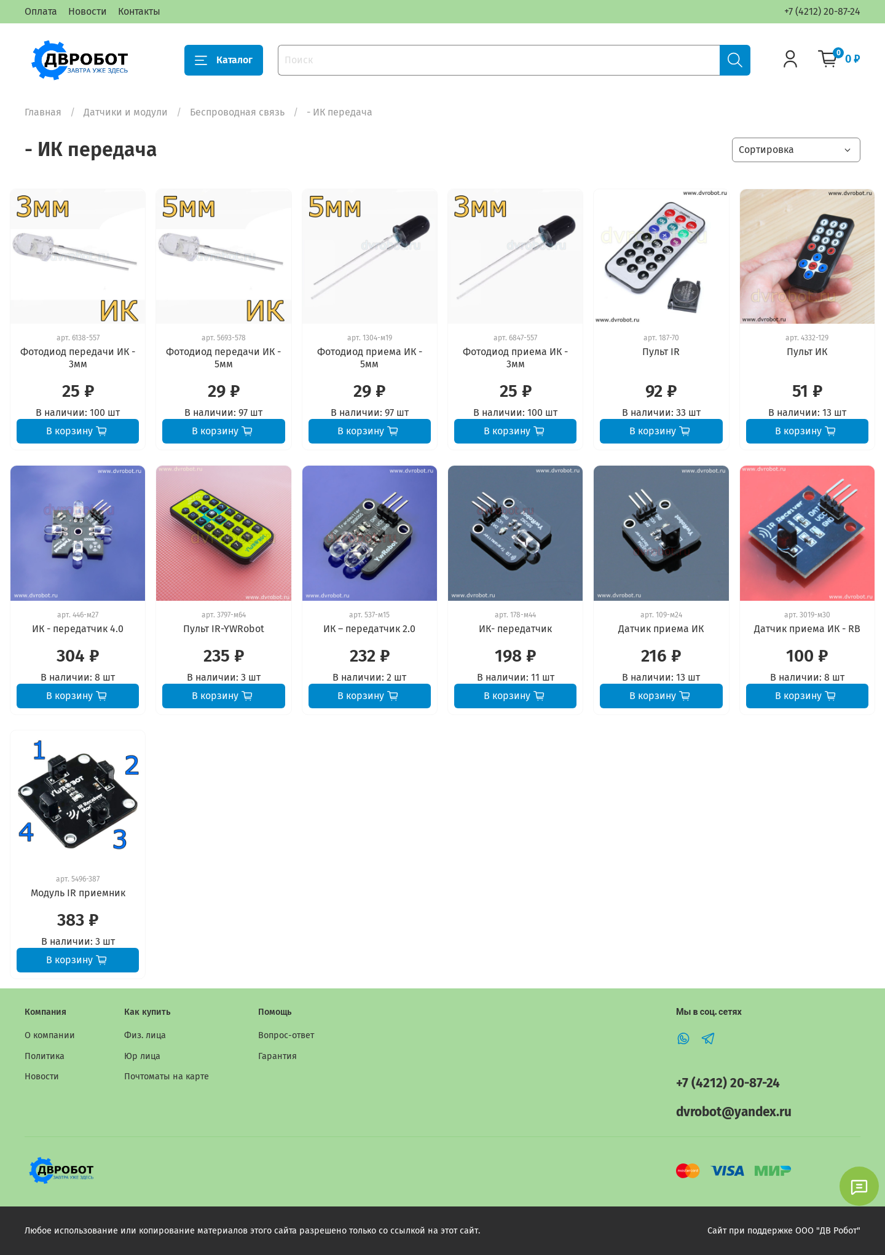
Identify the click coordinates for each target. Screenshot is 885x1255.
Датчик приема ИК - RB (807, 629)
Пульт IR (661, 352)
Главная (43, 112)
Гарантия (277, 1056)
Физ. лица (145, 1035)
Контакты (139, 11)
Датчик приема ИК (661, 629)
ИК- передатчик (515, 629)
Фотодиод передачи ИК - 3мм (77, 358)
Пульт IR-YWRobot (223, 629)
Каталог (224, 60)
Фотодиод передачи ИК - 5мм (223, 358)
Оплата (41, 11)
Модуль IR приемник (78, 893)
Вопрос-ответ (286, 1035)
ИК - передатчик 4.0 (78, 629)
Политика (45, 1056)
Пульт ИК (807, 352)
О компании (50, 1035)
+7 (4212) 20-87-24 (822, 11)
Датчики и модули (126, 112)
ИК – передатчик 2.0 (369, 629)
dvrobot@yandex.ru (734, 1112)
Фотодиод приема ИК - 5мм (369, 358)
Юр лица (142, 1056)
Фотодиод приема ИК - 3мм (515, 358)
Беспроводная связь (237, 112)
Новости (87, 11)
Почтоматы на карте (166, 1076)
